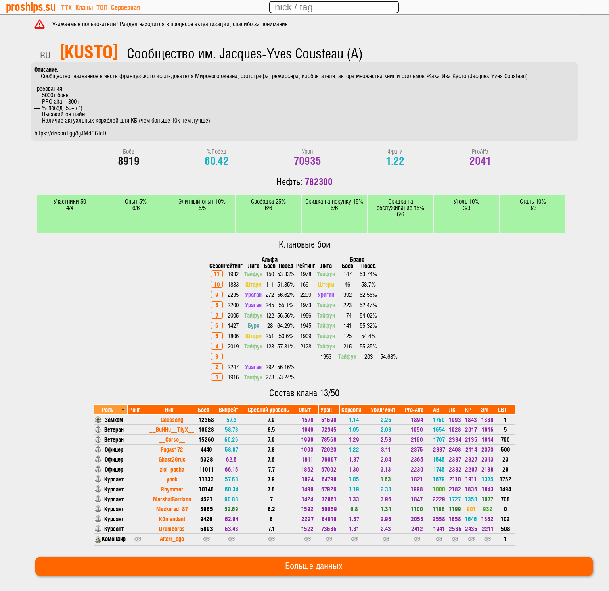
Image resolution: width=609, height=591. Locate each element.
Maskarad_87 (172, 508)
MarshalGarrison (172, 499)
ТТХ (66, 7)
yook (172, 479)
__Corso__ (172, 439)
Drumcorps (172, 528)
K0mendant (172, 518)
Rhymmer (172, 489)
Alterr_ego (172, 538)
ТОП (101, 7)
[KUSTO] (89, 51)
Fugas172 (172, 449)
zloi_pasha (172, 469)
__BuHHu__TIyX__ (171, 429)
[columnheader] (110, 409)
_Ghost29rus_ (172, 459)
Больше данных (314, 566)
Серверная (125, 7)
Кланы (84, 7)
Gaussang (172, 419)
